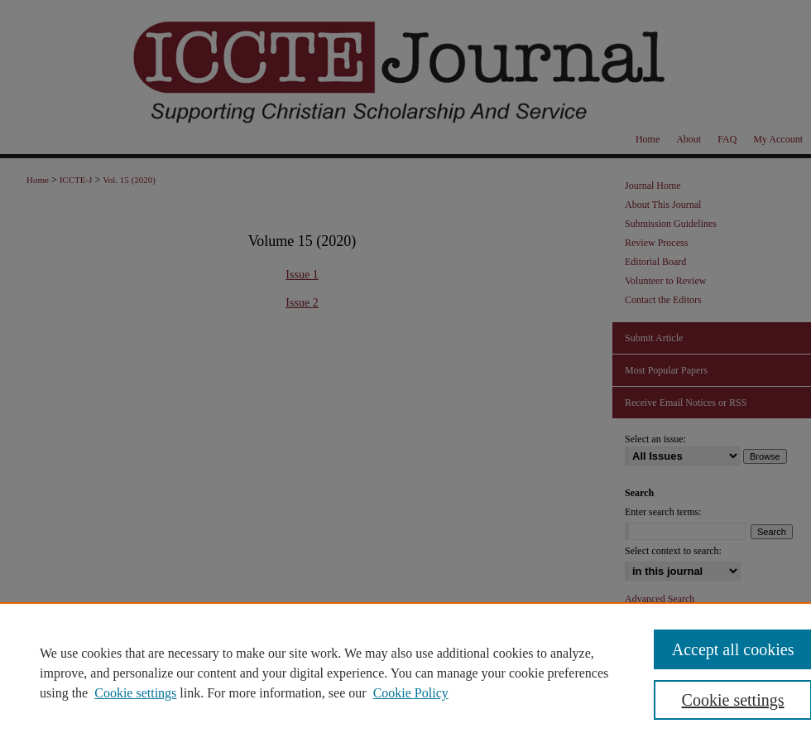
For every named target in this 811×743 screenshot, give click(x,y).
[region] (405, 672)
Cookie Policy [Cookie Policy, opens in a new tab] (411, 693)
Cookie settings (135, 693)
